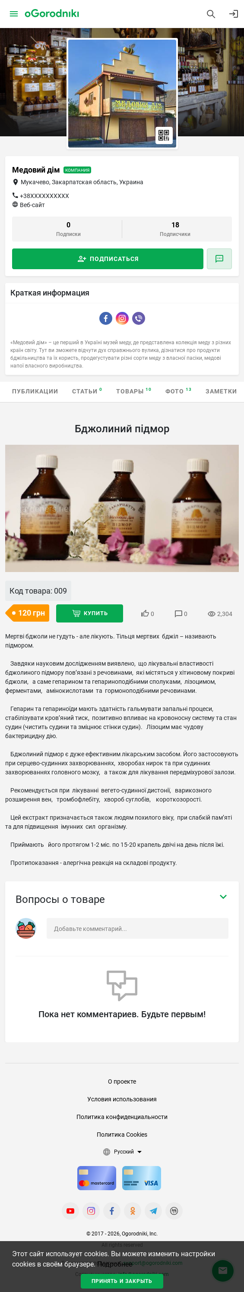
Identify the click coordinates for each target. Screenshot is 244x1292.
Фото (178, 391)
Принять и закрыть (122, 1281)
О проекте (122, 1081)
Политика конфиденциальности (122, 1116)
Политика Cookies (122, 1134)
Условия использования (122, 1099)
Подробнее (114, 1264)
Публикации (35, 391)
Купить (96, 613)
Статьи (87, 391)
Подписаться (114, 258)
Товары (134, 391)
